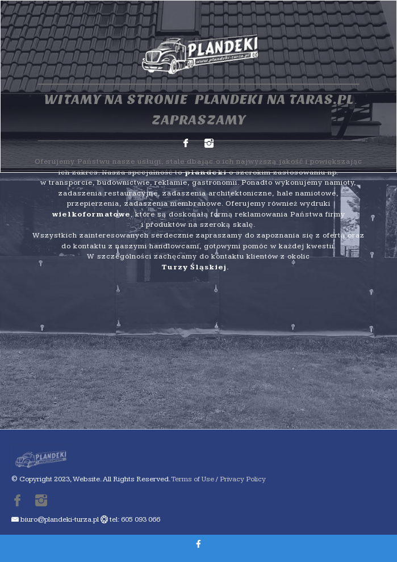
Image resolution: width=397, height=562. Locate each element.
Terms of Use (192, 479)
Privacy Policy (243, 479)
